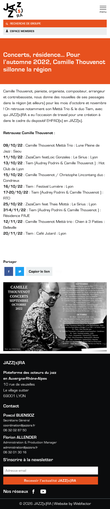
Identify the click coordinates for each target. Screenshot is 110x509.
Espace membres (19, 31)
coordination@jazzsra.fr (19, 425)
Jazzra (30, 9)
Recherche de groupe (23, 23)
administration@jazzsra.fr (20, 447)
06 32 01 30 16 (14, 452)
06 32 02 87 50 (14, 430)
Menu (103, 9)
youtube (43, 491)
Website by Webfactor (72, 504)
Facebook (33, 491)
